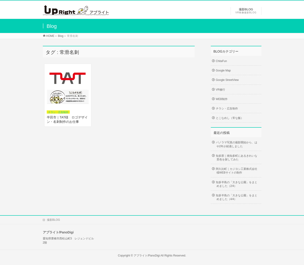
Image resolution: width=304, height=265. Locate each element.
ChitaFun (221, 61)
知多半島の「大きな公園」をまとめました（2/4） (236, 184)
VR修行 (220, 89)
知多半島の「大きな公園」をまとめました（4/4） (236, 197)
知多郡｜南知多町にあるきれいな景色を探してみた (236, 157)
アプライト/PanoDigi (147, 255)
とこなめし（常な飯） (229, 118)
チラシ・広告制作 (58, 112)
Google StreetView (227, 80)
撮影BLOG (53, 219)
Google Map (223, 70)
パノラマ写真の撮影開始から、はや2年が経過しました (236, 144)
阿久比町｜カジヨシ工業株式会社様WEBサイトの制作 (236, 170)
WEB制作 (222, 99)
